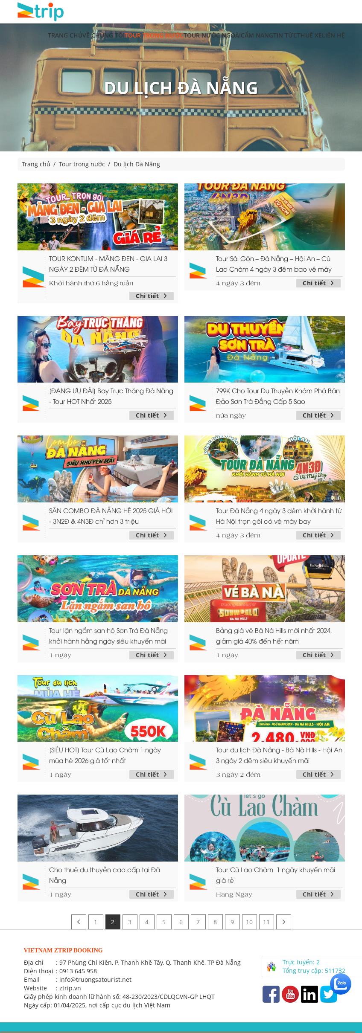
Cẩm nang (257, 35)
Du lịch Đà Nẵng (137, 164)
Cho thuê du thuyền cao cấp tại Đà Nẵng (104, 874)
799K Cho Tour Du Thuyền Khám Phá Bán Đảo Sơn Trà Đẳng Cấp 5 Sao (278, 395)
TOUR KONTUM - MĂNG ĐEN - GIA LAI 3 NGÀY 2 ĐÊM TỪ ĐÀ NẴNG (108, 263)
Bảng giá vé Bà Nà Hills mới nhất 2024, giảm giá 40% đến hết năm (274, 635)
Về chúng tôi (103, 35)
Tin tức (285, 35)
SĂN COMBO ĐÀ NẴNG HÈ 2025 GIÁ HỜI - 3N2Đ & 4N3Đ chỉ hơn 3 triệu (110, 515)
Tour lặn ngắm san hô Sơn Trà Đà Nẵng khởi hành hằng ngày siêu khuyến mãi (108, 635)
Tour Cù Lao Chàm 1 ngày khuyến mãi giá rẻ (275, 874)
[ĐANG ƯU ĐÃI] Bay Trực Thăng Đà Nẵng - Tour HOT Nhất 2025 (111, 395)
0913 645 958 (78, 971)
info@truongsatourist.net (95, 979)
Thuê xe (309, 35)
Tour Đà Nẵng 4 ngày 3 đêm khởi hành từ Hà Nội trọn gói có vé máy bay (279, 515)
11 (266, 922)
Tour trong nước (154, 35)
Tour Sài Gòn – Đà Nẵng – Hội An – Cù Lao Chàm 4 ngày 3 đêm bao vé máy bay (274, 264)
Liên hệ (333, 35)
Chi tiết (151, 296)
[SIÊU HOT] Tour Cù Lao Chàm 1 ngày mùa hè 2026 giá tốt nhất (105, 754)
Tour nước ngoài (212, 35)
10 (249, 922)
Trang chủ (65, 35)
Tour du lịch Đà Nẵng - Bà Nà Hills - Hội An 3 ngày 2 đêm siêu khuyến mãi (279, 754)
